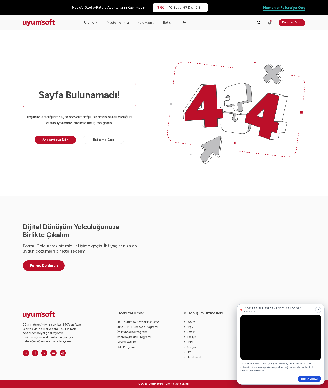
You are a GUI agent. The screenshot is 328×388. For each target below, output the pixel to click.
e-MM (187, 352)
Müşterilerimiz (118, 23)
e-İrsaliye (190, 337)
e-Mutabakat (192, 357)
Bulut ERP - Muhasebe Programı (137, 327)
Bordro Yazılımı (127, 342)
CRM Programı (126, 347)
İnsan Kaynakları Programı (134, 337)
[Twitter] (44, 353)
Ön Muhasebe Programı (132, 332)
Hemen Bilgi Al (309, 378)
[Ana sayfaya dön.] (50, 22)
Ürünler (91, 23)
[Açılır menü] (154, 23)
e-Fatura (189, 322)
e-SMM (188, 342)
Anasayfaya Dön (55, 140)
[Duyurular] (269, 23)
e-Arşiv (188, 327)
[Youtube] (63, 353)
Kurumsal (144, 23)
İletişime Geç (103, 140)
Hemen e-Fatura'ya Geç (284, 7)
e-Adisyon (190, 347)
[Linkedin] (53, 353)
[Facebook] (35, 353)
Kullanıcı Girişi (292, 22)
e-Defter (189, 332)
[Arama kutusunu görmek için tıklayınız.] (258, 23)
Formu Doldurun (44, 265)
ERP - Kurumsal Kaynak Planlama (138, 322)
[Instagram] (26, 353)
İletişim (168, 23)
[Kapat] (318, 310)
